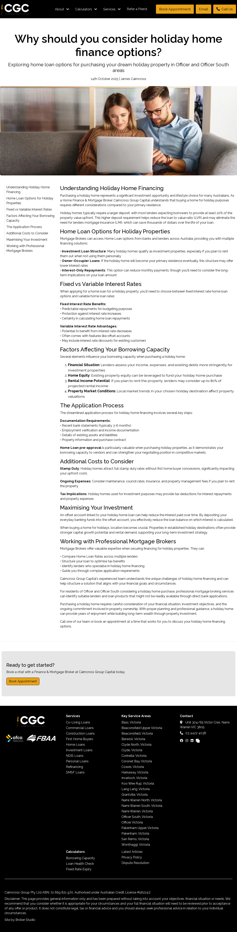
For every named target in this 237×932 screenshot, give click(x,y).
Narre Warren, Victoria (137, 811)
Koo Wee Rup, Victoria (137, 783)
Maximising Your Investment (26, 239)
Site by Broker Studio (20, 920)
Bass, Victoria (131, 722)
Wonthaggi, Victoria (135, 844)
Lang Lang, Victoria (135, 789)
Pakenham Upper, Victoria (140, 828)
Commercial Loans (80, 728)
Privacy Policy (131, 857)
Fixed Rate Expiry (78, 869)
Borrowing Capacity (80, 858)
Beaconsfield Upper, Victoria (141, 728)
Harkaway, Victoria (134, 772)
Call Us (224, 9)
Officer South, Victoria (137, 817)
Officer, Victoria (132, 822)
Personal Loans (77, 761)
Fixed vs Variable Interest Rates (29, 209)
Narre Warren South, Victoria (141, 806)
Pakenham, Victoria (135, 833)
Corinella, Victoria (133, 756)
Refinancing (74, 767)
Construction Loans (80, 733)
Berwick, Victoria (133, 739)
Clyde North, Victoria (136, 744)
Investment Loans (79, 750)
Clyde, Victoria (131, 750)
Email (203, 9)
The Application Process (24, 227)
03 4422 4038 (193, 733)
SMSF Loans (75, 772)
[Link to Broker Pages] (198, 741)
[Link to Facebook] (182, 741)
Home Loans (75, 744)
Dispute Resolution (135, 863)
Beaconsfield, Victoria (137, 733)
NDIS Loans (74, 756)
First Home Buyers (79, 739)
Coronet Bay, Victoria (136, 761)
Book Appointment (175, 9)
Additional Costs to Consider (27, 233)
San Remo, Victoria (135, 839)
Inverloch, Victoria (134, 778)
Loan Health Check (80, 864)
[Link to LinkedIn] (192, 741)
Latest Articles (132, 852)
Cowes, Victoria (132, 767)
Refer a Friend (137, 9)
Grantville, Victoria (134, 794)
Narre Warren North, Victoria (141, 800)
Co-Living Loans (78, 722)
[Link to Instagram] (187, 741)
